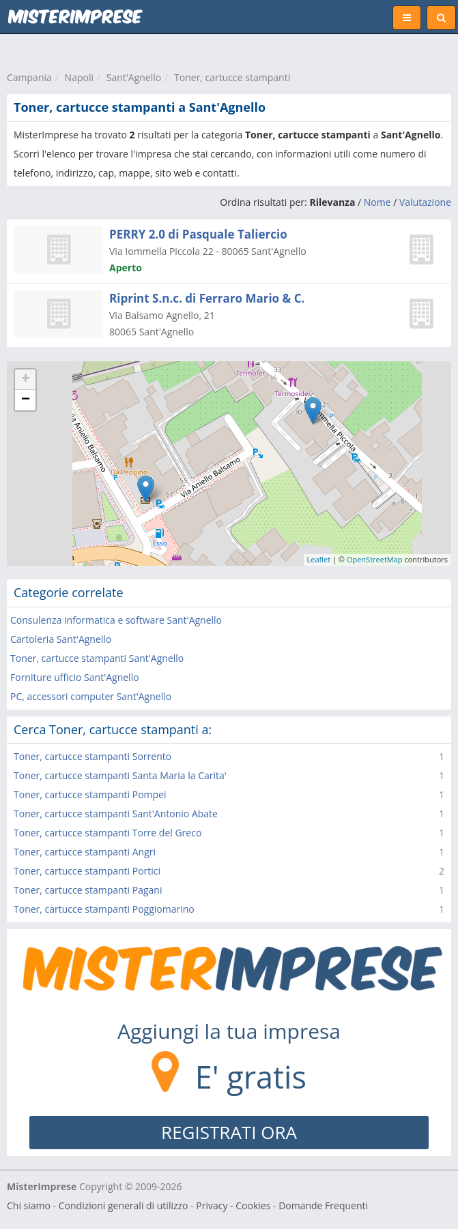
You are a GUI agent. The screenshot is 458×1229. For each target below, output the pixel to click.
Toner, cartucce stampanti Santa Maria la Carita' (120, 775)
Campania (29, 77)
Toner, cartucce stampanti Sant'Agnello (97, 658)
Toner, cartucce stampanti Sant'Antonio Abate (116, 813)
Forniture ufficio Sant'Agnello (74, 677)
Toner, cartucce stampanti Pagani (88, 889)
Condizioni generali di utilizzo (123, 1205)
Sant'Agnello (134, 77)
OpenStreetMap (375, 559)
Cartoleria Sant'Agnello (60, 639)
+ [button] (25, 379)
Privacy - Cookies (233, 1205)
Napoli (79, 77)
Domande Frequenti (323, 1205)
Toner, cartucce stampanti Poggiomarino (104, 908)
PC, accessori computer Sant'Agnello (90, 696)
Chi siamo (29, 1205)
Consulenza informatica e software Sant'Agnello (116, 619)
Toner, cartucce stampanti (232, 77)
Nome (377, 202)
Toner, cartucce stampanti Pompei (90, 794)
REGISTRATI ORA (229, 1132)
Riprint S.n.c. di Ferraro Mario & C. (206, 298)
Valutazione (425, 202)
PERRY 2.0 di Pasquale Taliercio (198, 234)
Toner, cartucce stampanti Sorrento (92, 756)
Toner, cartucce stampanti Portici (87, 870)
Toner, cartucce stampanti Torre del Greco (107, 832)
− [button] (25, 400)
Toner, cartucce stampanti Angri (85, 851)
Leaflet (319, 559)
